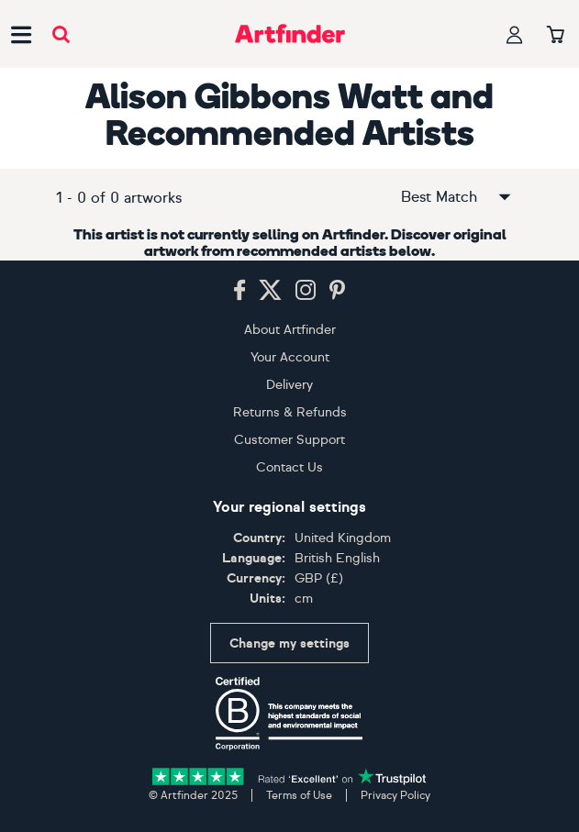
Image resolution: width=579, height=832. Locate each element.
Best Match (457, 197)
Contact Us (289, 467)
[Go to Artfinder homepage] (290, 34)
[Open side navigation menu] (21, 34)
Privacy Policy (395, 795)
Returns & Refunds (290, 412)
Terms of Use (299, 795)
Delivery (289, 385)
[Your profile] (514, 34)
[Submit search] (61, 34)
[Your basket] (555, 36)
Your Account (290, 357)
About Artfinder (290, 330)
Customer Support (289, 440)
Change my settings (289, 643)
